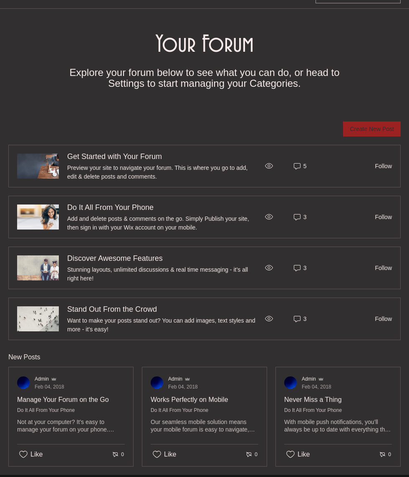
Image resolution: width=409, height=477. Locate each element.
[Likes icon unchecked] (23, 454)
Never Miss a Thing (313, 399)
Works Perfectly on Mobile (189, 399)
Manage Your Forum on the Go (63, 399)
